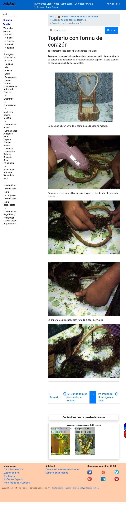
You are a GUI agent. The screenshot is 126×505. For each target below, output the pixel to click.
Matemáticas (10, 124)
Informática (9, 57)
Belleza (7, 154)
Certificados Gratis (84, 3)
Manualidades (10, 86)
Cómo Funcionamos (13, 469)
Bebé (5, 160)
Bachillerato (9, 205)
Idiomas (7, 34)
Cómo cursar (67, 3)
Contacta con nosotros (57, 472)
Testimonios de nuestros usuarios (62, 469)
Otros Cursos (9, 220)
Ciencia (7, 118)
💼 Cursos (62, 16)
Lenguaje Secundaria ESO (10, 198)
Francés (10, 41)
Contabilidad (9, 105)
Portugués (8, 54)
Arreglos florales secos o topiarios (69, 20)
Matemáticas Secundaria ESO (10, 188)
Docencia (8, 148)
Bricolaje (7, 157)
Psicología (8, 163)
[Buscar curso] (74, 30)
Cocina (6, 115)
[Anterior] (75, 397)
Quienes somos (11, 472)
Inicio (5, 14)
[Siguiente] (108, 397)
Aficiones (8, 133)
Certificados (9, 476)
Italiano (10, 47)
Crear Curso (52, 7)
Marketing (8, 112)
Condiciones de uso (59, 488)
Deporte (7, 139)
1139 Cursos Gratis (43, 3)
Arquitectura (9, 223)
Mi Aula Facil (113, 3)
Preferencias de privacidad (16, 482)
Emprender (8, 98)
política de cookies (91, 488)
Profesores (39, 7)
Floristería (93, 16)
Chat (56, 3)
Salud (6, 136)
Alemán (10, 44)
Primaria (7, 172)
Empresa (7, 92)
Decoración (9, 151)
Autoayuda (8, 89)
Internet (7, 83)
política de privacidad (75, 488)
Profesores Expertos (13, 479)
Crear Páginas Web (9, 64)
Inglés (9, 37)
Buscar (111, 30)
